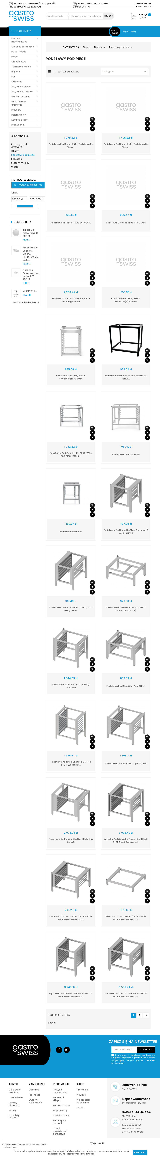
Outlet (81, 1107)
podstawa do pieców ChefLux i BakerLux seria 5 (71, 840)
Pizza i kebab (24, 51)
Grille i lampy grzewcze (24, 103)
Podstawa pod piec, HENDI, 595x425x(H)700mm (126, 300)
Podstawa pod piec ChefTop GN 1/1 (125, 686)
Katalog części (24, 119)
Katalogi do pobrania (59, 1122)
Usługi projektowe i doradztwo (60, 1131)
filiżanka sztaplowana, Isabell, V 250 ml (31, 274)
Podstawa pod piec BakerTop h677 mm (126, 763)
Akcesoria (19, 136)
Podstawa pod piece (71, 531)
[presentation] (131, 1072)
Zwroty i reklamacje (35, 1101)
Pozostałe (17, 159)
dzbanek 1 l (30, 290)
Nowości (82, 1094)
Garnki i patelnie (24, 96)
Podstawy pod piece (23, 155)
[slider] (14, 206)
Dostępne (124, 72)
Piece (24, 56)
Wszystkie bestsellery (26, 302)
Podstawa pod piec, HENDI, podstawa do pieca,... (71, 146)
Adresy (12, 1110)
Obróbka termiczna (24, 46)
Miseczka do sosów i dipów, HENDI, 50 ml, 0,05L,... (30, 254)
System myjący (20, 163)
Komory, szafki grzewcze (19, 146)
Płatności (34, 1094)
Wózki (14, 167)
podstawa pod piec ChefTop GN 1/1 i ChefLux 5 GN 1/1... (71, 763)
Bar (24, 76)
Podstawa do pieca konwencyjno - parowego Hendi (71, 300)
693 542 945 (129, 1088)
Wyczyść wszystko (28, 184)
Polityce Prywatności (82, 1153)
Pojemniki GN (24, 114)
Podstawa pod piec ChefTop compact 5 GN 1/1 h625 (71, 609)
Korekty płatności (14, 1104)
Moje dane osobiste (15, 1091)
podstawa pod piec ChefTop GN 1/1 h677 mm (70, 686)
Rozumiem (140, 1152)
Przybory (24, 109)
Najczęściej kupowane (83, 1101)
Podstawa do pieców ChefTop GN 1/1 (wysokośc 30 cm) (125, 609)
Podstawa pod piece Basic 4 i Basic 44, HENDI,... (126, 377)
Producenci (24, 124)
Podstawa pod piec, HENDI (126, 454)
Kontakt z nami (61, 1105)
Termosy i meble (24, 66)
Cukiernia (24, 81)
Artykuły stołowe (24, 86)
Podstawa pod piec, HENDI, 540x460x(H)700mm (71, 377)
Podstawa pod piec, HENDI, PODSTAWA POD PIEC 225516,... (71, 454)
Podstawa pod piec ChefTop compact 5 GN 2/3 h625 (126, 532)
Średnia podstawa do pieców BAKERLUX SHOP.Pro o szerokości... (70, 918)
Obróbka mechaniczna (24, 40)
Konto (13, 1084)
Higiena (24, 71)
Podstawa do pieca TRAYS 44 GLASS (126, 222)
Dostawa (34, 1089)
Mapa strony (60, 1110)
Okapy (15, 151)
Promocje (82, 1089)
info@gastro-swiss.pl (134, 1102)
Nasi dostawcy (61, 1115)
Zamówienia (16, 1097)
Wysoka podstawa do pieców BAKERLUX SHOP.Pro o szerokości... (126, 840)
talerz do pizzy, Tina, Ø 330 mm (30, 233)
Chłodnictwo (24, 61)
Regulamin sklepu (59, 1099)
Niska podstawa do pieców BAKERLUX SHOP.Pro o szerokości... (125, 918)
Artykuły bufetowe (24, 91)
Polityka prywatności (60, 1091)
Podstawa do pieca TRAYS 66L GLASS (71, 222)
